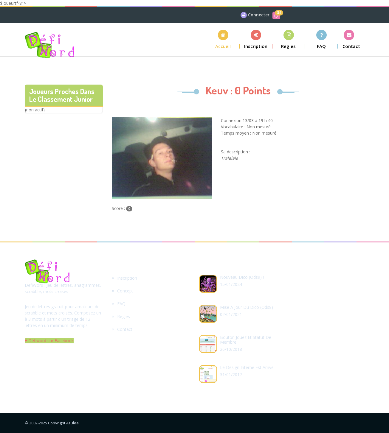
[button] (223, 39)
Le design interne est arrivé (247, 367)
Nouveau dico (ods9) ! (242, 277)
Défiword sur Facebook (49, 340)
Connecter (258, 15)
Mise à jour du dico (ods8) (246, 307)
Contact (122, 329)
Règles (121, 316)
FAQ (118, 303)
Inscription (124, 278)
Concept (122, 291)
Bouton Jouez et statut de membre (245, 339)
